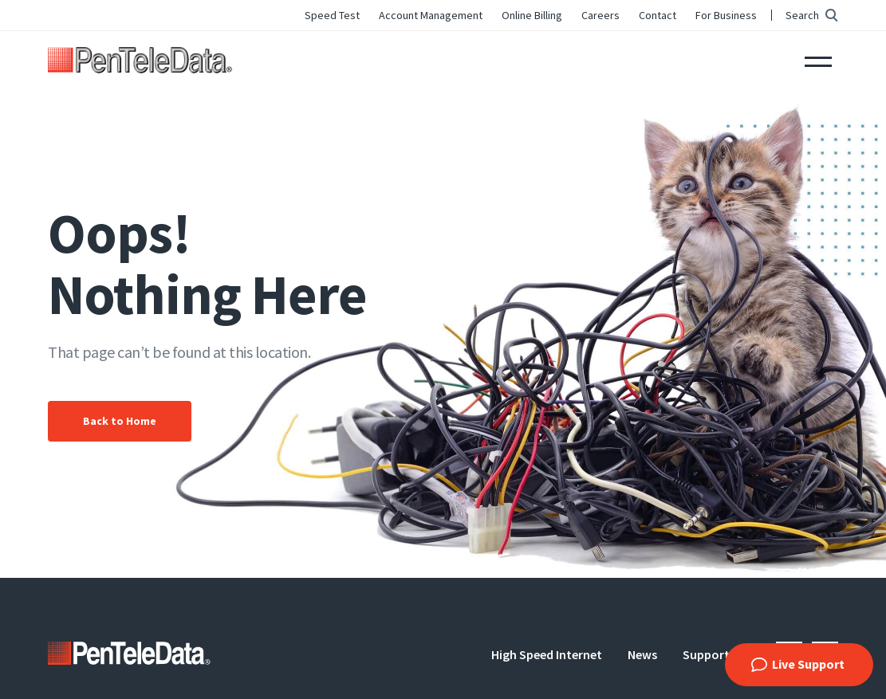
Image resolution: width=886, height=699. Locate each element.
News (642, 654)
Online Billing (532, 15)
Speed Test (332, 15)
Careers (600, 15)
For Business (726, 15)
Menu (818, 60)
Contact (657, 15)
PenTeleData (140, 60)
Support (706, 654)
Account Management (430, 15)
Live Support (808, 664)
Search (802, 15)
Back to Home (119, 421)
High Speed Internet (546, 654)
